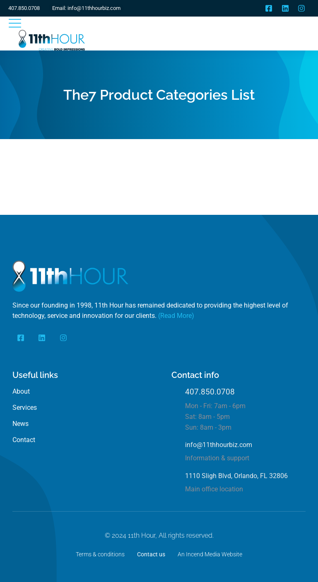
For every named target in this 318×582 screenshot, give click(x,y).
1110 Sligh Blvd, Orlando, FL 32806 (236, 476)
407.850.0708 (210, 392)
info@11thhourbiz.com (218, 445)
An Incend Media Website (210, 554)
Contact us (151, 554)
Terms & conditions (100, 554)
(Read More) (176, 316)
